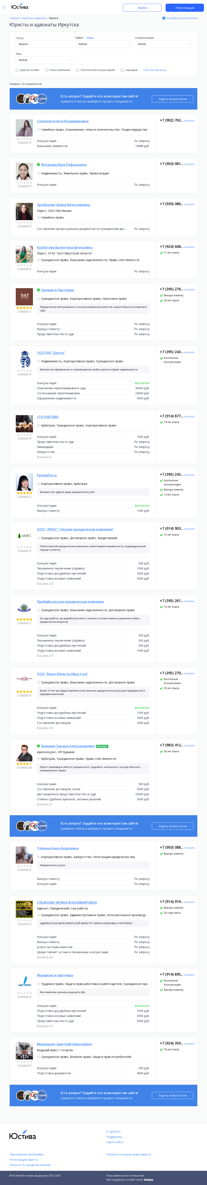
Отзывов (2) (24, 496)
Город (19, 38)
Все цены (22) (45, 957)
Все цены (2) (44, 456)
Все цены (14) (45, 655)
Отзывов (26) (24, 767)
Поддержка (114, 1137)
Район (79, 37)
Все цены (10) (45, 727)
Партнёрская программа (26, 1154)
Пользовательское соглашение (125, 1175)
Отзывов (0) (24, 142)
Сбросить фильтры (155, 70)
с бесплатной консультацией (95, 70)
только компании (57, 70)
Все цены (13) (45, 583)
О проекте (113, 1131)
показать (189, 120)
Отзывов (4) (24, 695)
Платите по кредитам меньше (30, 1165)
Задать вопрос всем (174, 99)
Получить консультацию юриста (128, 1154)
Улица (90, 37)
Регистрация (184, 8)
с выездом (129, 70)
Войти (142, 8)
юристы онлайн (27, 70)
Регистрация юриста (24, 1160)
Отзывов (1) (24, 311)
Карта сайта (114, 1142)
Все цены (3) (44, 804)
